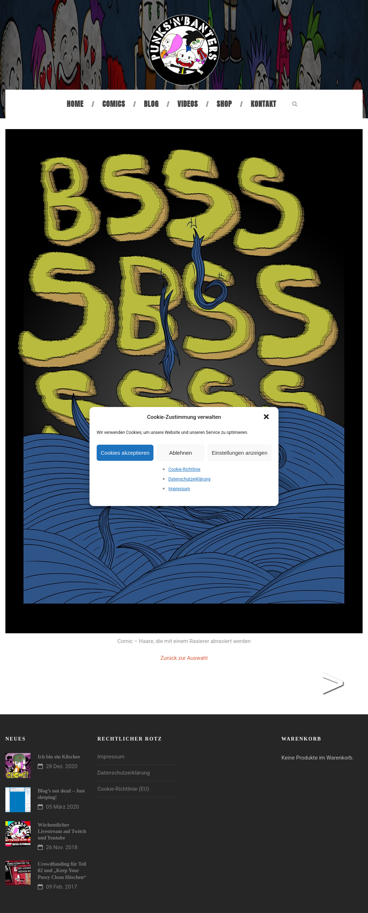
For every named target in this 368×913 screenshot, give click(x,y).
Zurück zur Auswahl (183, 658)
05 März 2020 (62, 807)
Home (75, 103)
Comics (113, 103)
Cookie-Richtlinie (185, 469)
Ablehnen (180, 453)
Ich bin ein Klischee (59, 757)
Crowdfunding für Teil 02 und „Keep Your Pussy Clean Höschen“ (62, 870)
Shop (224, 103)
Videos (188, 103)
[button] (267, 417)
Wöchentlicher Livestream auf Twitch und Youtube (62, 831)
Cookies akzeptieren (125, 453)
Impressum (179, 488)
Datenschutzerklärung (190, 479)
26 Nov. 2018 (62, 847)
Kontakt (263, 103)
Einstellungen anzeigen (239, 453)
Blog (151, 103)
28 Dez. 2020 (61, 766)
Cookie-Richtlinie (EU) (123, 789)
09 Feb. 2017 (61, 887)
